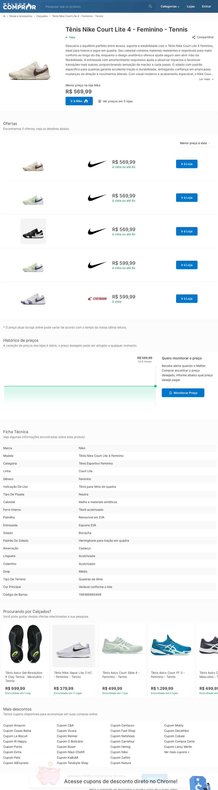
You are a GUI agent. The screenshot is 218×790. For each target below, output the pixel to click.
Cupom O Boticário (70, 741)
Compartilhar (203, 37)
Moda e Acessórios (21, 16)
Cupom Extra (12, 752)
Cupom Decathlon (176, 730)
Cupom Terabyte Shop (72, 763)
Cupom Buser (66, 746)
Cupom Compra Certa (179, 741)
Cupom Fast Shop (122, 730)
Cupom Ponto (12, 746)
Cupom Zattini (120, 757)
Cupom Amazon (14, 725)
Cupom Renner (67, 736)
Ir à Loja (186, 164)
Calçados (42, 16)
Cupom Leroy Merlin (178, 746)
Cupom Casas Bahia (17, 730)
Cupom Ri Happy (15, 741)
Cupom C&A (65, 725)
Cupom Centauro (122, 725)
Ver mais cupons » (176, 752)
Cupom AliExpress (15, 763)
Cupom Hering (120, 746)
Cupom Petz (11, 757)
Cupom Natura (120, 763)
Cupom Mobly (174, 725)
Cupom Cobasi (174, 736)
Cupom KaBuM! (67, 757)
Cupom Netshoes (122, 736)
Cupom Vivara (66, 730)
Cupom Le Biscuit (15, 736)
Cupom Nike (119, 752)
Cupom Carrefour (122, 741)
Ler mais (206, 79)
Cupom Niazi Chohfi (71, 752)
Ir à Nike (79, 101)
